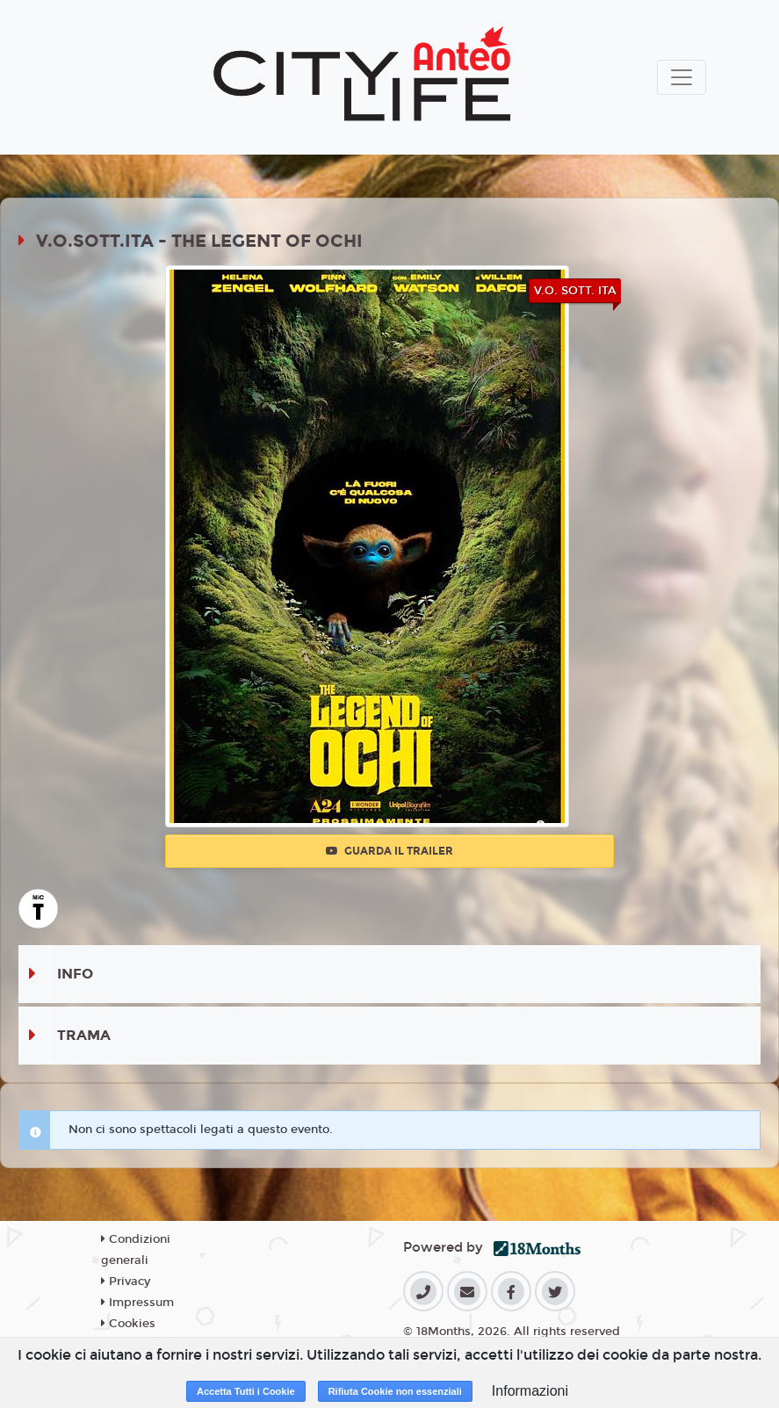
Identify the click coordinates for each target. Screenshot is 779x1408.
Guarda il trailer (389, 851)
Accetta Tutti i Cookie (246, 1391)
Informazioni (530, 1390)
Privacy (125, 1281)
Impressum (137, 1303)
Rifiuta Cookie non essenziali (395, 1391)
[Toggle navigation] (681, 77)
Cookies (128, 1324)
